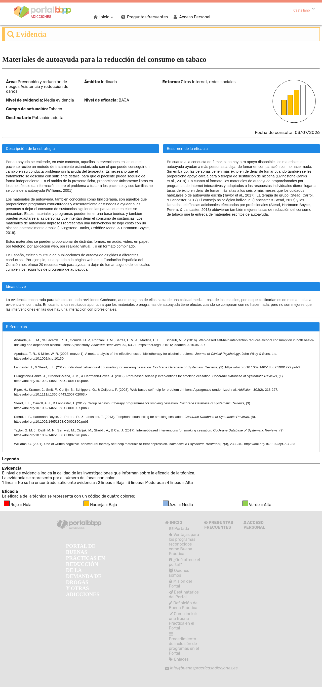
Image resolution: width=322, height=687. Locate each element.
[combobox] (304, 9)
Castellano (301, 10)
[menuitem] (114, 16)
